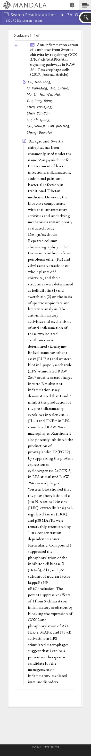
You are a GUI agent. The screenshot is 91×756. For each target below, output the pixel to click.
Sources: (13, 21)
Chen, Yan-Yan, (39, 113)
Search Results (32, 20)
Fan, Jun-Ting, (59, 126)
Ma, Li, (33, 94)
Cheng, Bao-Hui (39, 132)
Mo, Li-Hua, (60, 88)
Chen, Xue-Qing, (40, 107)
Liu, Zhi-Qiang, (39, 119)
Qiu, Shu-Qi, (37, 126)
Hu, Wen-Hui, (51, 94)
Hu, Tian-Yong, (40, 82)
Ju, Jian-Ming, (38, 88)
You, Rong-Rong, (40, 100)
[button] (85, 5)
